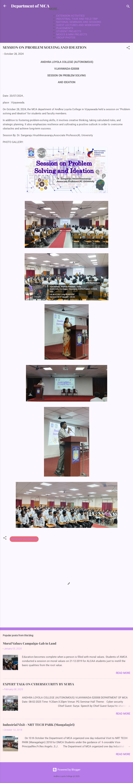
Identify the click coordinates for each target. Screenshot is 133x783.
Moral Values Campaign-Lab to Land (29, 643)
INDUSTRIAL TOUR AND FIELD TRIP (77, 18)
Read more (123, 673)
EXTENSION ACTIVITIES (70, 15)
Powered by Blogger (66, 769)
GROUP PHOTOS (65, 37)
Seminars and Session (24, 539)
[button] (128, 48)
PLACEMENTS (64, 28)
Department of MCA (30, 5)
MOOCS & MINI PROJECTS (71, 34)
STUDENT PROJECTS (68, 31)
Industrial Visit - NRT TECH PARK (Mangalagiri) (38, 725)
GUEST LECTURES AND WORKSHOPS (78, 25)
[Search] (128, 7)
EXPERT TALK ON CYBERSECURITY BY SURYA (38, 684)
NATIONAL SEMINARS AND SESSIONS (78, 22)
